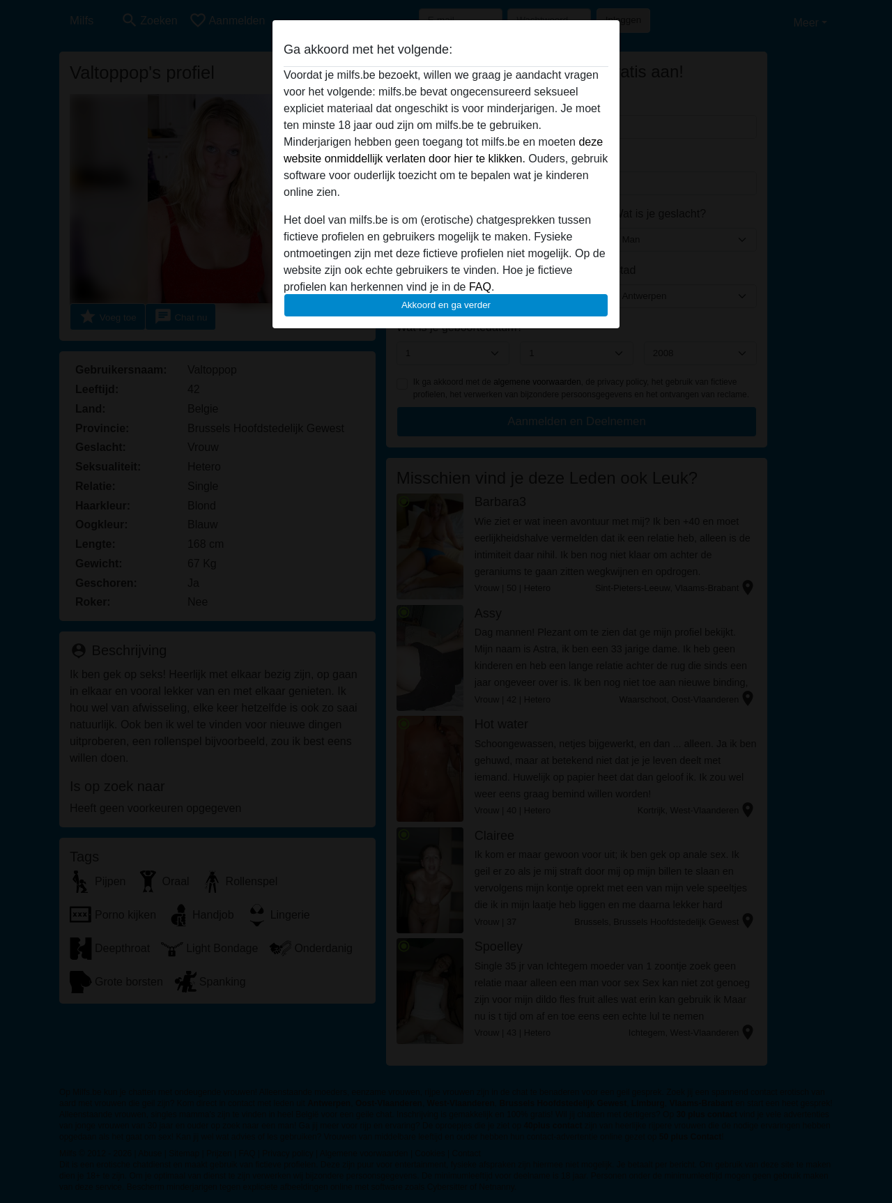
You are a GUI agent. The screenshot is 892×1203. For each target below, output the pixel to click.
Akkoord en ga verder (446, 305)
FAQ (480, 287)
